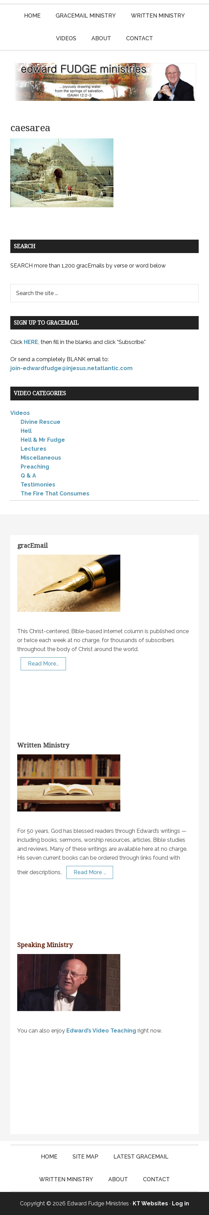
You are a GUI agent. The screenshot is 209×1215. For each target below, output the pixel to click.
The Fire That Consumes (55, 493)
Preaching (35, 466)
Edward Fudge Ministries (104, 81)
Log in (180, 1203)
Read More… (43, 663)
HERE (31, 342)
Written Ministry (43, 745)
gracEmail (32, 545)
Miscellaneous (41, 457)
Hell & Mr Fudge (43, 440)
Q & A (28, 475)
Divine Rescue (40, 422)
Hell (26, 431)
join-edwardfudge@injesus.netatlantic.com (71, 368)
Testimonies (38, 484)
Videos (20, 413)
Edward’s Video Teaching (101, 1030)
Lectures (33, 449)
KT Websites (150, 1203)
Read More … (90, 872)
